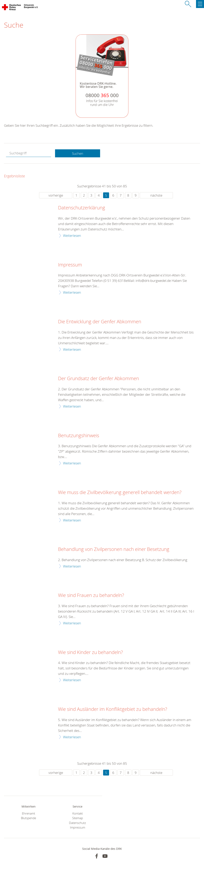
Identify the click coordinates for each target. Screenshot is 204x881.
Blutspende (28, 818)
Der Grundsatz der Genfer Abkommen (98, 379)
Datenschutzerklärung (81, 208)
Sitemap (77, 818)
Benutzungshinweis (78, 436)
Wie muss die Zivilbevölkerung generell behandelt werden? (119, 492)
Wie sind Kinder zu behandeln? (90, 652)
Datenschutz (77, 823)
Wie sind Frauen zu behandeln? (91, 595)
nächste (156, 195)
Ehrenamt (28, 813)
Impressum (70, 265)
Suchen (77, 153)
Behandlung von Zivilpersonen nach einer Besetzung (113, 549)
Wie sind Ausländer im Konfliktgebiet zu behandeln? (112, 709)
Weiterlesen (72, 235)
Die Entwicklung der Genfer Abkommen (99, 322)
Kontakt (77, 813)
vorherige (55, 195)
